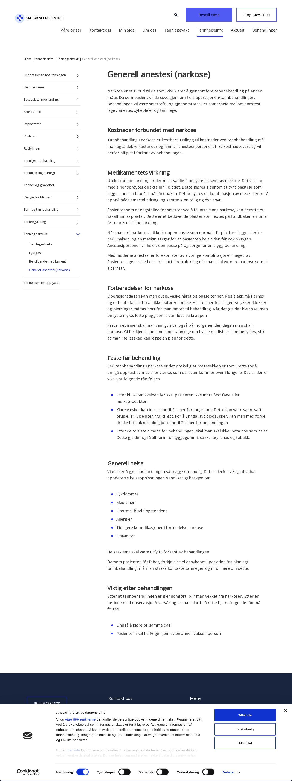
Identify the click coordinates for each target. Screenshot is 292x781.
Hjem (27, 59)
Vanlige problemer (37, 197)
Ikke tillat (245, 743)
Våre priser (266, 30)
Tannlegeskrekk (68, 59)
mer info (73, 750)
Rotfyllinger (32, 148)
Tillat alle (245, 715)
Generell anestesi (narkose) (49, 270)
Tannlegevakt (148, 30)
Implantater (32, 124)
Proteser (30, 136)
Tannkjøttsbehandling (39, 160)
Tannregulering (35, 221)
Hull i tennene (34, 87)
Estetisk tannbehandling (41, 99)
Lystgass (36, 253)
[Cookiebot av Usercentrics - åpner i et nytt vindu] (28, 772)
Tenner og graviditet (39, 185)
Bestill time (214, 14)
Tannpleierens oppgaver (42, 282)
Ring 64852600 (256, 14)
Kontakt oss (95, 30)
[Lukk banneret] (285, 710)
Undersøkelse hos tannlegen (45, 75)
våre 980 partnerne (80, 720)
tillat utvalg (245, 729)
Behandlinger (236, 30)
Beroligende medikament (47, 261)
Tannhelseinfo (182, 30)
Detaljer (229, 772)
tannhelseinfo (44, 59)
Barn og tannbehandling (41, 209)
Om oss (121, 30)
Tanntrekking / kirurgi (39, 173)
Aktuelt (209, 30)
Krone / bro (32, 111)
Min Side (68, 30)
